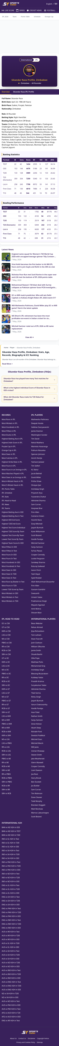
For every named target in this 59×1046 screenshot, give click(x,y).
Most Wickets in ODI (10, 593)
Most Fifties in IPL (9, 431)
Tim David (35, 439)
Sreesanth (35, 593)
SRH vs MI (6, 770)
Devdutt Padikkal (38, 735)
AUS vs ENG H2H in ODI (11, 989)
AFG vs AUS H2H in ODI (11, 1017)
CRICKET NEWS (33, 10)
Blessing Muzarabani (39, 673)
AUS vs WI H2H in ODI (10, 939)
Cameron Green (37, 516)
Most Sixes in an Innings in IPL (14, 477)
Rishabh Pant (36, 731)
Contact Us (22, 1038)
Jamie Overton (37, 431)
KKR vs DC (6, 662)
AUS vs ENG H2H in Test (11, 982)
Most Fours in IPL (9, 466)
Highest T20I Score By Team (13, 531)
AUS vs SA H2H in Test (10, 951)
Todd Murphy (36, 801)
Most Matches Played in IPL (13, 473)
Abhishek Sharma (38, 500)
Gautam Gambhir (38, 589)
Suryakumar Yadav (38, 685)
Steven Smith (36, 755)
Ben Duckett (36, 782)
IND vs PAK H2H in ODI (11, 870)
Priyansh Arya (36, 493)
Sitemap (40, 1042)
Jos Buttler (35, 785)
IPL (36, 60)
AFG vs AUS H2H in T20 (11, 1013)
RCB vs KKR (6, 731)
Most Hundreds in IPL (10, 427)
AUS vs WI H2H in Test (11, 931)
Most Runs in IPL (8, 419)
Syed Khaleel (36, 578)
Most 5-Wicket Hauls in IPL (12, 485)
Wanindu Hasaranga (39, 446)
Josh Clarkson (36, 643)
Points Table (25, 17)
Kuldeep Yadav (37, 677)
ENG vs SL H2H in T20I (11, 889)
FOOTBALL (49, 10)
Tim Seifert (35, 466)
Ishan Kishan (36, 724)
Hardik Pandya (37, 539)
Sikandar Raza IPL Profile (23, 92)
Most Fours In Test (9, 558)
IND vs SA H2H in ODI (10, 858)
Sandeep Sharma (38, 562)
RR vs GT (5, 704)
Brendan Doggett (38, 805)
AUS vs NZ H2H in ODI (11, 966)
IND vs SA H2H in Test (10, 850)
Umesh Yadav (36, 597)
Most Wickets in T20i (10, 601)
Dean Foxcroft (36, 639)
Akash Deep (36, 728)
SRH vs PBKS (7, 782)
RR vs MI (5, 762)
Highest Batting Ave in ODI (12, 512)
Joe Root (34, 774)
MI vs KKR (6, 720)
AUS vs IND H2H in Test (11, 970)
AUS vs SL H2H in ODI (10, 947)
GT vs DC (5, 658)
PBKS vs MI (6, 758)
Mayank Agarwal (38, 605)
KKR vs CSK (6, 631)
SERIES (19, 10)
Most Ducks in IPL (9, 435)
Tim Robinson (36, 793)
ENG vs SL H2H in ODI (10, 893)
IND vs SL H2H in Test (10, 839)
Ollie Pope (35, 658)
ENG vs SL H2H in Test (10, 885)
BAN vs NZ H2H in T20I (11, 835)
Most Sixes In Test (9, 578)
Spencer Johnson (38, 454)
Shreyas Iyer (36, 485)
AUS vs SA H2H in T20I (11, 955)
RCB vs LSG (6, 751)
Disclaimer (31, 1038)
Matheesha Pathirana (40, 419)
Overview (6, 92)
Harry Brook (36, 778)
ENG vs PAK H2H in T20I (11, 912)
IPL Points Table (8, 489)
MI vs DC (5, 670)
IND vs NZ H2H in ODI (10, 881)
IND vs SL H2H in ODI (10, 846)
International (26, 60)
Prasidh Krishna (37, 681)
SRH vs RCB (6, 793)
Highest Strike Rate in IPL (12, 462)
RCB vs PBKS (7, 778)
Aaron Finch (36, 570)
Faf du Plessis (36, 551)
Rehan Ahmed (37, 627)
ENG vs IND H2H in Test (11, 920)
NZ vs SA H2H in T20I (10, 993)
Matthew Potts (37, 662)
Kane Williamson (38, 531)
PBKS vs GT (6, 700)
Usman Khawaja (37, 751)
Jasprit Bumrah (37, 527)
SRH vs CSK (6, 654)
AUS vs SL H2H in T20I (10, 943)
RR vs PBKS (6, 774)
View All (29, 337)
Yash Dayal (35, 574)
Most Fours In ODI (9, 554)
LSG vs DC (6, 666)
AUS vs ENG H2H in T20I (11, 986)
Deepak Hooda (37, 423)
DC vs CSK (6, 623)
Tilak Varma (36, 693)
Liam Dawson (36, 770)
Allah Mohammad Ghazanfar (42, 582)
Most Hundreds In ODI (11, 562)
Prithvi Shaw (36, 481)
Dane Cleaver (36, 797)
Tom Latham (36, 635)
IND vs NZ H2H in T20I (11, 877)
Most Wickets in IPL (9, 423)
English (49, 4)
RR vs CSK (6, 646)
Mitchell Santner (37, 543)
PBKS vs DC (6, 673)
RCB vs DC (6, 681)
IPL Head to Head (9, 500)
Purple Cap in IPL (9, 446)
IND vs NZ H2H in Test (10, 874)
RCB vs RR (6, 785)
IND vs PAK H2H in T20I (11, 866)
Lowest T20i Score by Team (12, 589)
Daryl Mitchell (36, 524)
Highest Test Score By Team (13, 535)
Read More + (7, 364)
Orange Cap (49, 17)
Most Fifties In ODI (9, 547)
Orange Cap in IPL (9, 450)
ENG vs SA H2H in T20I (11, 901)
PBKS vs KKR (7, 724)
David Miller (36, 477)
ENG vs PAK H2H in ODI (11, 916)
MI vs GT (5, 697)
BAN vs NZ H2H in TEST (11, 831)
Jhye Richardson (37, 631)
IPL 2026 (5, 17)
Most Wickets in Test (10, 597)
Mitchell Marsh (37, 743)
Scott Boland (36, 535)
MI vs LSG (6, 739)
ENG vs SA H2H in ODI (11, 904)
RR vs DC (5, 677)
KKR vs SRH (6, 735)
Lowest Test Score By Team (12, 539)
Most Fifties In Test (9, 551)
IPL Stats (5, 497)
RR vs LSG (6, 747)
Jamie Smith (36, 650)
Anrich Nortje (36, 458)
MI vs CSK (6, 639)
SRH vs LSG (6, 755)
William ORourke (38, 646)
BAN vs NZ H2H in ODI (11, 827)
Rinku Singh (36, 697)
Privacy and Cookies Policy (25, 1042)
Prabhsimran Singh (39, 601)
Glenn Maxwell (37, 762)
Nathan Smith (36, 716)
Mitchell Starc (36, 739)
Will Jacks (35, 747)
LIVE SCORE (7, 10)
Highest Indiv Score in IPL (12, 442)
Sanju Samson (37, 547)
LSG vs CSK (6, 635)
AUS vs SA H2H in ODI (10, 959)
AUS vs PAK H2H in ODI (11, 1005)
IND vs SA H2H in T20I (10, 854)
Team (15, 17)
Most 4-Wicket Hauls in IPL (12, 481)
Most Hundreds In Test (11, 566)
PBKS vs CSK (7, 643)
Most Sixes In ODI (9, 570)
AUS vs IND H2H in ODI (11, 978)
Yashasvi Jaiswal (37, 462)
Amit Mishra (36, 609)
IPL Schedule (7, 493)
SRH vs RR (6, 789)
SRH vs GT (6, 712)
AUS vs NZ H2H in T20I (11, 962)
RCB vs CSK (6, 650)
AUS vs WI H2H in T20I (11, 935)
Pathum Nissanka (38, 450)
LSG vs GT (6, 693)
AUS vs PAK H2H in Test (11, 1009)
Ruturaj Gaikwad (38, 566)
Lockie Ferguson (37, 558)
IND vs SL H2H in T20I (10, 843)
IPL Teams (6, 508)
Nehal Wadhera (37, 442)
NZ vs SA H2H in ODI (10, 997)
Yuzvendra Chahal (38, 497)
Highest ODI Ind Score (11, 520)
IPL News (5, 504)
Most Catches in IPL (10, 458)
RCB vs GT (6, 708)
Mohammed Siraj (38, 666)
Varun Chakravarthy (39, 704)
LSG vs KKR (6, 716)
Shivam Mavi (36, 612)
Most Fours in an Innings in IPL (14, 469)
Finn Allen (35, 512)
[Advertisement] (29, 37)
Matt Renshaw (37, 809)
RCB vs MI (6, 766)
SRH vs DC (6, 685)
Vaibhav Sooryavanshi (40, 427)
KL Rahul (34, 469)
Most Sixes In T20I (9, 574)
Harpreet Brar (36, 508)
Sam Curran (36, 504)
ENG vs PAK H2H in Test (11, 908)
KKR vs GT (6, 689)
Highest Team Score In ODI (13, 543)
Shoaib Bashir (36, 654)
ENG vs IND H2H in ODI (11, 928)
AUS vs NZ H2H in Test (11, 1001)
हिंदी (56, 4)
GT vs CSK (6, 627)
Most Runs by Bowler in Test (13, 582)
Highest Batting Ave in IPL (12, 439)
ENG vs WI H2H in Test (11, 1020)
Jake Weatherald (37, 758)
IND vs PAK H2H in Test (11, 862)
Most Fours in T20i (9, 585)
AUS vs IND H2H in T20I (11, 974)
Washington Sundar (39, 435)
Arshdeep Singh (37, 489)
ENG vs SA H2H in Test (11, 897)
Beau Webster (37, 623)
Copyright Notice (43, 1038)
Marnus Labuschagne (40, 813)
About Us (13, 1038)
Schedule (37, 17)
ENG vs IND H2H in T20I (11, 924)
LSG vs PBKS (7, 743)
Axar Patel (35, 712)
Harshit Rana (36, 520)
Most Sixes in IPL (8, 454)
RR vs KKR (6, 728)
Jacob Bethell (36, 473)
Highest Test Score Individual (13, 527)
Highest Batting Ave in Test (12, 516)
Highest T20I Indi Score (11, 524)
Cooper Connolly (38, 554)
